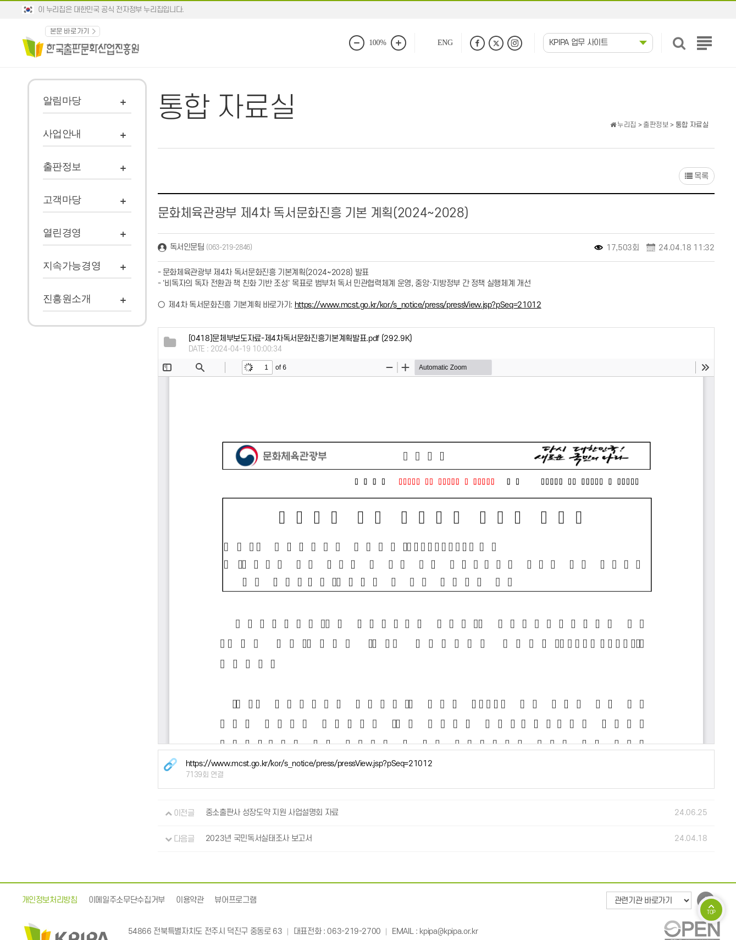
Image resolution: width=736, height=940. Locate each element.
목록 (697, 176)
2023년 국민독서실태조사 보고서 (259, 839)
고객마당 (62, 199)
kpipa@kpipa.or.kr (448, 931)
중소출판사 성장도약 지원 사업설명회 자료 (272, 813)
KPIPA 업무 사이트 (578, 42)
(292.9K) (300, 338)
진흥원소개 (67, 298)
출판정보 (62, 166)
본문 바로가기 (70, 31)
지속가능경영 (72, 265)
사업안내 (62, 133)
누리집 (623, 125)
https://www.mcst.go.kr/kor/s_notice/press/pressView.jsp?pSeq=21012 (418, 305)
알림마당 (62, 100)
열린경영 (62, 232)
